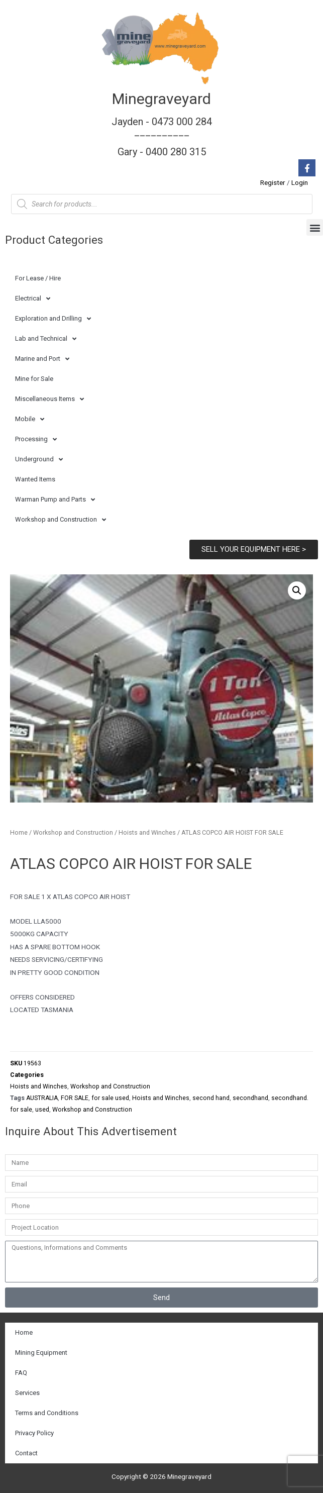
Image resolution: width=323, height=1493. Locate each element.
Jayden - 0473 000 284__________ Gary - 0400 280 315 (162, 137)
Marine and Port (42, 359)
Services (27, 1393)
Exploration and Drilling (53, 319)
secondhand (250, 1098)
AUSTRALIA (42, 1098)
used (42, 1109)
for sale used (110, 1098)
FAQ (21, 1372)
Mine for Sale (34, 378)
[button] (314, 227)
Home (19, 832)
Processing (36, 439)
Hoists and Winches (147, 832)
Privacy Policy (34, 1433)
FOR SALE (74, 1098)
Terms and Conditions (46, 1413)
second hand (211, 1098)
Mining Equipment (41, 1352)
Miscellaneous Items (49, 399)
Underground (39, 459)
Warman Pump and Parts (55, 499)
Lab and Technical (45, 339)
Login (299, 182)
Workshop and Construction (60, 520)
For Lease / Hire (38, 278)
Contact (26, 1453)
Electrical (32, 298)
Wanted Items (35, 479)
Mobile (29, 419)
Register (272, 182)
